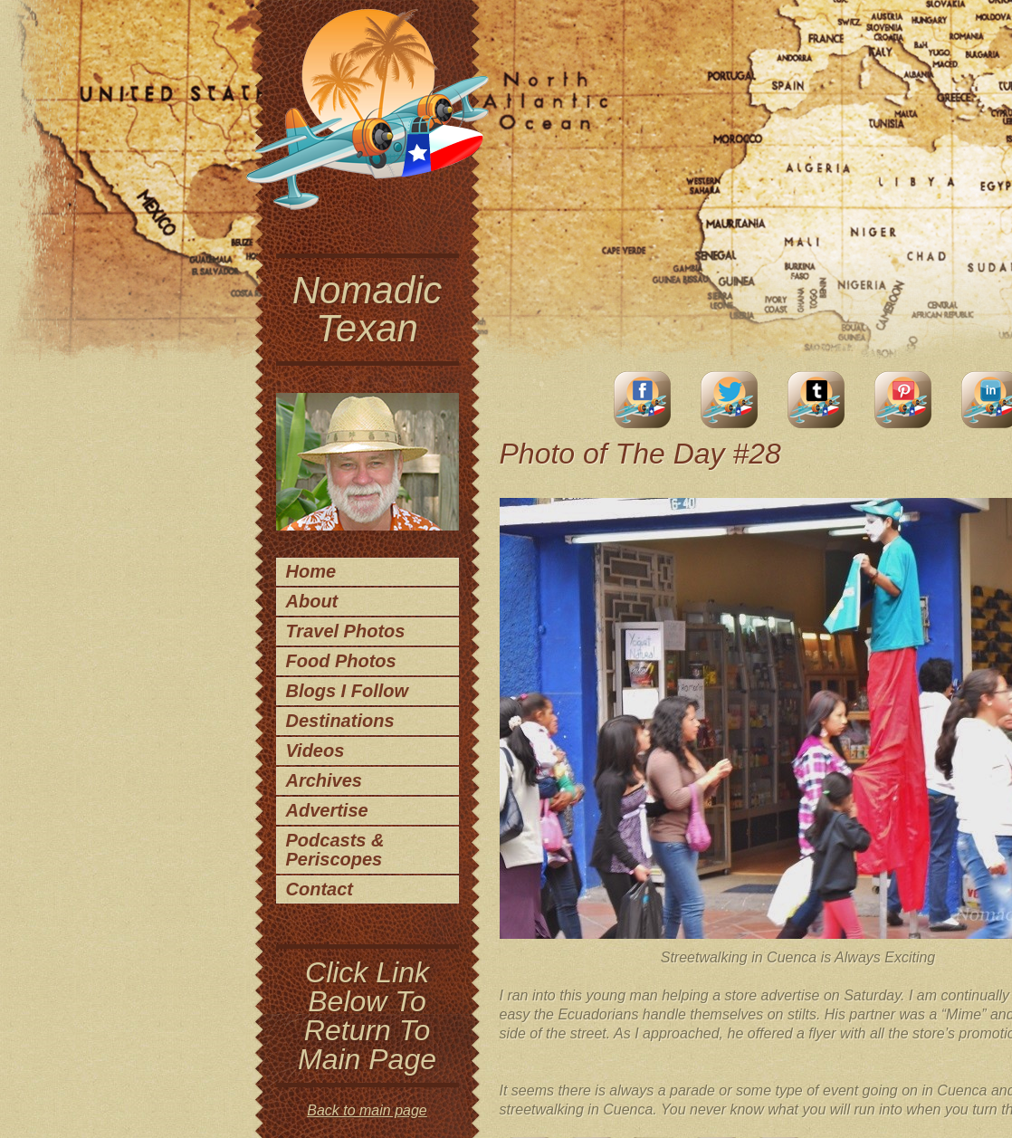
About (312, 601)
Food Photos (341, 661)
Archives (324, 780)
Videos (315, 750)
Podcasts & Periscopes (335, 849)
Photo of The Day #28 (640, 453)
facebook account (643, 399)
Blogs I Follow (347, 691)
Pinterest (903, 399)
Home (311, 571)
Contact (319, 889)
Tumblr (816, 399)
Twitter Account (730, 399)
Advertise (327, 810)
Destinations (340, 721)
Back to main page (367, 1110)
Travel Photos (346, 631)
